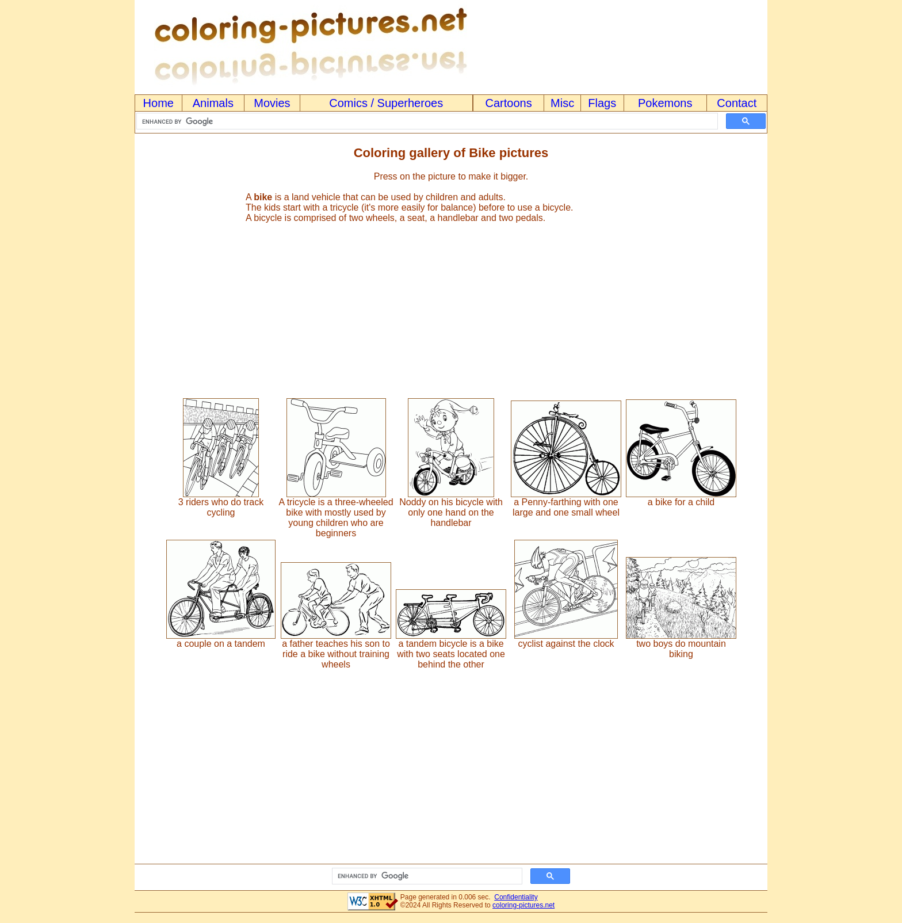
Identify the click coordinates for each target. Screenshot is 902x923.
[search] (426, 121)
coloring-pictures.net (523, 905)
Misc (562, 103)
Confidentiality (515, 897)
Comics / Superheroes (386, 103)
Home (158, 103)
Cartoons (509, 103)
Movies (272, 103)
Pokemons (665, 103)
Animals (213, 103)
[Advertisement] (451, 305)
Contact (736, 103)
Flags (602, 103)
